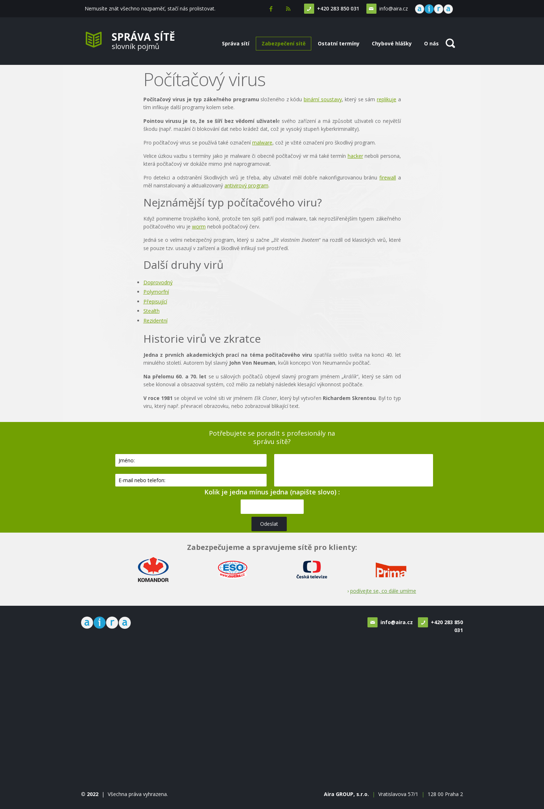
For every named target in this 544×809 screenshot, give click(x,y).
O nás (431, 43)
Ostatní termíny (339, 43)
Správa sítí (235, 43)
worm (199, 226)
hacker (355, 155)
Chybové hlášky (392, 43)
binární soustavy (323, 99)
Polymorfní (156, 291)
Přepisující (155, 301)
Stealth (151, 310)
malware (262, 142)
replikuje (386, 99)
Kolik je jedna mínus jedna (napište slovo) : (272, 492)
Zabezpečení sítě (284, 43)
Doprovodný (158, 282)
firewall (387, 177)
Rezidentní (155, 320)
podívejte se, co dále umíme (383, 590)
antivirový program (246, 185)
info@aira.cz (392, 8)
